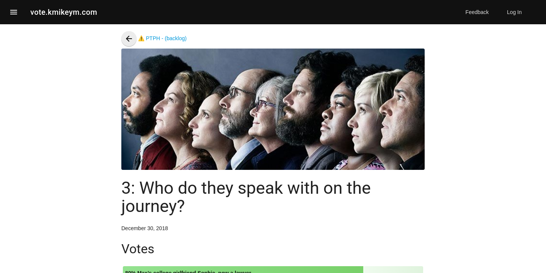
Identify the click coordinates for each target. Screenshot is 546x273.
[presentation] (128, 38)
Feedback (477, 12)
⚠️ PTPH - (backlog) (154, 38)
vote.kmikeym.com (63, 12)
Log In (514, 12)
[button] (14, 12)
